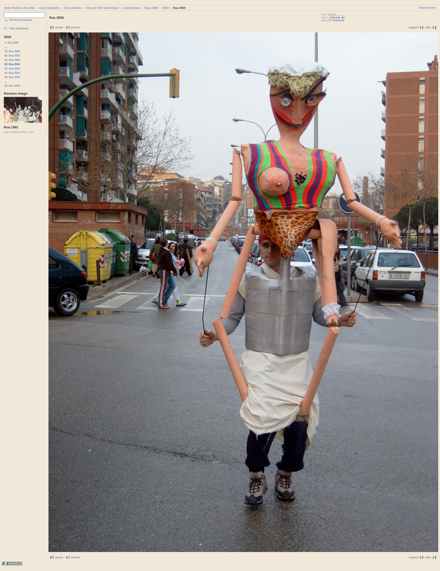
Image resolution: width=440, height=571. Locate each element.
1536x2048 (338, 20)
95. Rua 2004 (12, 85)
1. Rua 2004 (12, 42)
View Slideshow (18, 28)
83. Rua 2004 (12, 68)
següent (413, 27)
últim (428, 27)
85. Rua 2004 (12, 77)
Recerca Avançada (20, 20)
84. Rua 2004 (12, 73)
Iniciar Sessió (427, 7)
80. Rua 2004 (12, 55)
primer (59, 27)
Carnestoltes (131, 7)
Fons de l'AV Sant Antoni (102, 7)
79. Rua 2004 (12, 51)
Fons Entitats (73, 7)
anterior (75, 27)
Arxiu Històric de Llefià (19, 7)
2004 (166, 7)
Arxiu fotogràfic (49, 7)
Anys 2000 (151, 7)
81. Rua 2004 (12, 60)
